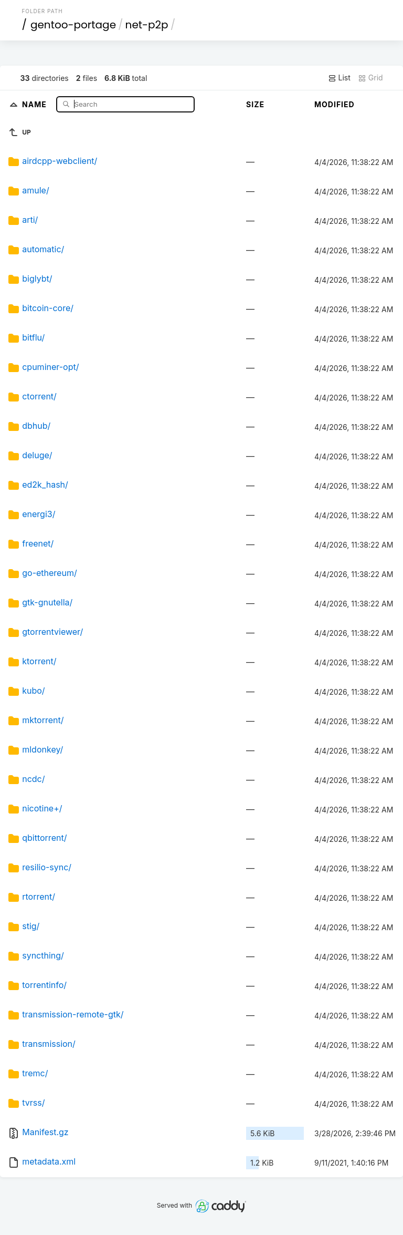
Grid (370, 78)
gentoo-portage (73, 24)
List (339, 78)
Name (35, 103)
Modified (334, 104)
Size (255, 104)
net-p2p (146, 24)
